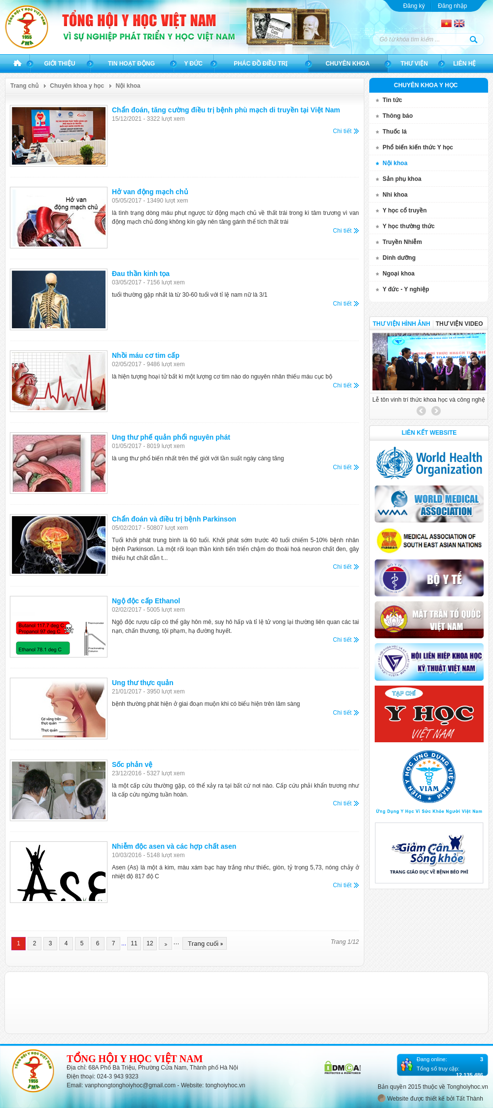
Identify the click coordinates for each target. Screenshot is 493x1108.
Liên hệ (464, 63)
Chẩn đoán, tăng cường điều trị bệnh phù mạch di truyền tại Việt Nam (226, 110)
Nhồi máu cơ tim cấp (145, 355)
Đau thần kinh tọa (141, 273)
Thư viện (413, 63)
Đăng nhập (452, 5)
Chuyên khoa (347, 63)
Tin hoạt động (131, 63)
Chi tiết (342, 131)
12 (149, 943)
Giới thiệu (59, 63)
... (123, 943)
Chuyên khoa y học (77, 85)
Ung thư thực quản (143, 683)
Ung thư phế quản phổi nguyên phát (171, 437)
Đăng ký (414, 5)
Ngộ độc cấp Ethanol (146, 601)
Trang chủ (17, 63)
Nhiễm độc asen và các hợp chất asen (174, 846)
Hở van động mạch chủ (150, 192)
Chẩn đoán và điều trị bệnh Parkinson (174, 519)
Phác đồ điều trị (260, 63)
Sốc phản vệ (132, 764)
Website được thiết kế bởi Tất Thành (430, 1098)
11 (134, 943)
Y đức (193, 63)
